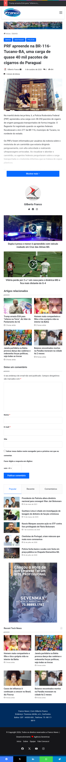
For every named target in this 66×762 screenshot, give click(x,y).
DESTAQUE (19, 40)
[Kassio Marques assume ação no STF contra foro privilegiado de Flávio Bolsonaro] (12, 527)
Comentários (51, 489)
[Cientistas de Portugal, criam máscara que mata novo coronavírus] (12, 540)
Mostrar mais (33, 174)
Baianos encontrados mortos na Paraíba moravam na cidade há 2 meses (48, 351)
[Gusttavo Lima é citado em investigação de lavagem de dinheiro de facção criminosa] (12, 515)
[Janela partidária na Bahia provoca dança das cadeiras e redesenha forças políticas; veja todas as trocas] (18, 337)
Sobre (25, 741)
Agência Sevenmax (42, 737)
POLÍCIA (31, 40)
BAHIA (15, 34)
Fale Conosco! (43, 741)
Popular (13, 489)
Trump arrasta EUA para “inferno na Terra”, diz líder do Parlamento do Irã (17, 319)
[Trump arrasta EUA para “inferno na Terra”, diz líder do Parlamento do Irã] (18, 306)
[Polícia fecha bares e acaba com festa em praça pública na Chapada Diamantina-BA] (12, 553)
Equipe (33, 741)
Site (5, 439)
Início (7, 34)
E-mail (7, 427)
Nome (7, 415)
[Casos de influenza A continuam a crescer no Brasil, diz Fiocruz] (17, 678)
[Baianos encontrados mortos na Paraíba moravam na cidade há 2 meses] (48, 337)
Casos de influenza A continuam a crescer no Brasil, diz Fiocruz (17, 691)
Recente (30, 489)
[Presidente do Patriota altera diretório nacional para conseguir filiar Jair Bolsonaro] (12, 502)
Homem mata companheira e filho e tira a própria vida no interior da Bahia (47, 319)
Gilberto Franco (13, 70)
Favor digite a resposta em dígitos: (18, 461)
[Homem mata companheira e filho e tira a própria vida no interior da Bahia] (48, 306)
